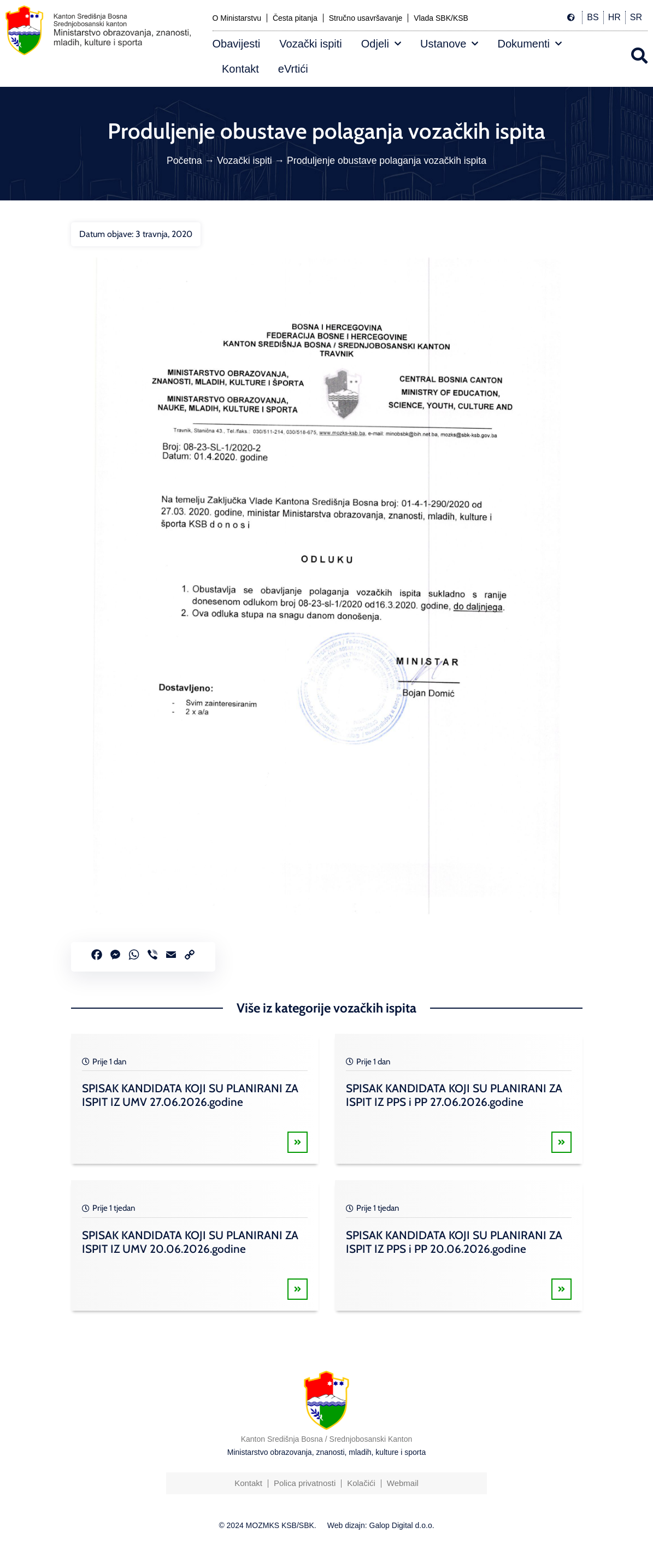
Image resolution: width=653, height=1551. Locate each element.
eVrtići (293, 69)
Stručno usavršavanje (366, 18)
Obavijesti (237, 44)
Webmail (403, 1483)
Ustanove (449, 43)
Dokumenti (529, 43)
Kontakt (240, 69)
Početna (184, 160)
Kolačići (361, 1483)
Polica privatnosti (305, 1483)
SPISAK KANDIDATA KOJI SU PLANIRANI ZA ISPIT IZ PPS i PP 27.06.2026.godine (454, 1095)
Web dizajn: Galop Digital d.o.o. (380, 1525)
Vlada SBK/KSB (441, 18)
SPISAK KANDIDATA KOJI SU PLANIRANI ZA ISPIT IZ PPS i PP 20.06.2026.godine (454, 1242)
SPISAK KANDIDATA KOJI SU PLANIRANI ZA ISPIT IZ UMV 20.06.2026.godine (190, 1242)
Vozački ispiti (310, 44)
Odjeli (381, 43)
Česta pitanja (295, 18)
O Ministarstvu (237, 18)
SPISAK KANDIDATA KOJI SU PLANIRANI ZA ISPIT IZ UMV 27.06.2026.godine (190, 1095)
